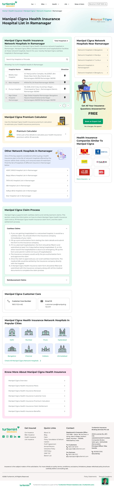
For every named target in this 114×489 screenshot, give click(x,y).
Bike (42, 4)
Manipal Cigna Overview (36, 381)
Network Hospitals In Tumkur (93, 60)
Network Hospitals (44, 11)
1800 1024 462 (17, 304)
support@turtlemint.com (76, 449)
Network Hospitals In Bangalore (93, 50)
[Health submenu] (58, 4)
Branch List (47, 456)
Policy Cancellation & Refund (53, 439)
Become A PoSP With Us (97, 4)
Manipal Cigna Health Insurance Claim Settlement (36, 406)
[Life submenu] (68, 4)
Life (66, 4)
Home (4, 11)
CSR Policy (47, 451)
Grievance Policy (49, 449)
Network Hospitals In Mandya (93, 55)
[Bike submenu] (45, 4)
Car (32, 4)
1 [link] (64, 105)
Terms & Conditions (105, 476)
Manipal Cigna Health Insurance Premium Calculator (36, 401)
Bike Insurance (29, 435)
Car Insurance (29, 432)
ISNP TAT (47, 453)
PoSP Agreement (50, 444)
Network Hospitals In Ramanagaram (93, 66)
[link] (60, 105)
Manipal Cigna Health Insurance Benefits (36, 411)
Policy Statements (90, 476)
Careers (46, 442)
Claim (46, 437)
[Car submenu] (35, 4)
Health (54, 4)
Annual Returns (49, 446)
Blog (45, 435)
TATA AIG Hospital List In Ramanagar (37, 180)
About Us (47, 432)
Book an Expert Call (93, 121)
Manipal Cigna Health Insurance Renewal (36, 391)
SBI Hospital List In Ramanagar (37, 186)
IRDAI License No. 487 (99, 434)
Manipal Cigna (29, 11)
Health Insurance (15, 11)
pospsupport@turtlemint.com (78, 456)
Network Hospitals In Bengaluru (93, 73)
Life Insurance (29, 439)
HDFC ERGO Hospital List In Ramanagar (37, 170)
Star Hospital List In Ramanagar (37, 196)
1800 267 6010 (73, 447)
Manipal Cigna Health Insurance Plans (36, 386)
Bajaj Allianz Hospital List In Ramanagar (37, 175)
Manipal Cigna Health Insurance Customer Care (36, 396)
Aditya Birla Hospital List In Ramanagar (37, 191)
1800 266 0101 (73, 454)
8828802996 (98, 452)
